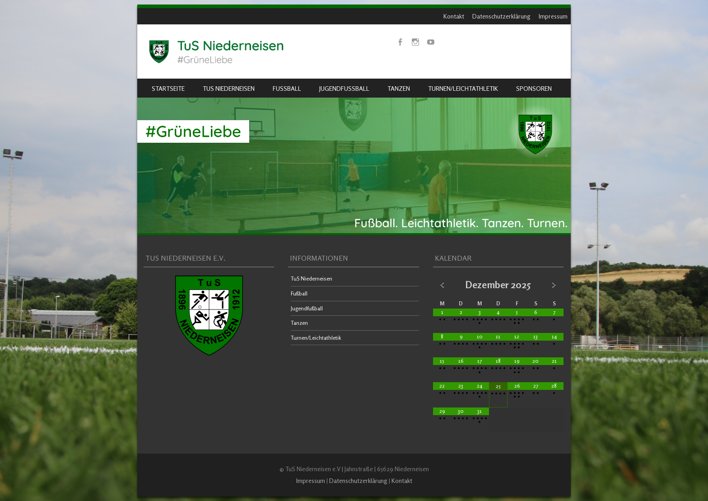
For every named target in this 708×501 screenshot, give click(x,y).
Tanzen (398, 88)
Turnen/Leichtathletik (463, 88)
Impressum (553, 16)
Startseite (168, 88)
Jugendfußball (344, 88)
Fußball (287, 88)
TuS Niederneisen (229, 88)
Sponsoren (534, 88)
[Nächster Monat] (554, 284)
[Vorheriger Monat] (442, 284)
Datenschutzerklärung (501, 16)
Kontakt (453, 16)
